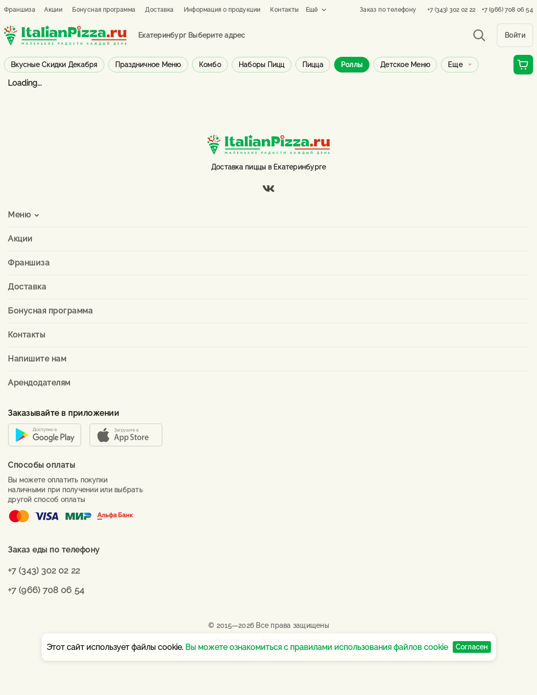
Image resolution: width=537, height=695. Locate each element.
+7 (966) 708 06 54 (507, 9)
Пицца (313, 64)
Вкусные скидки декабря (54, 64)
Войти (515, 35)
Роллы (351, 64)
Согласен (472, 647)
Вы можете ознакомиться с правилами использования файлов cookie (316, 647)
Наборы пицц (261, 64)
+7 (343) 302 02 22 (451, 9)
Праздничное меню (148, 64)
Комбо (210, 64)
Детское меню (405, 64)
